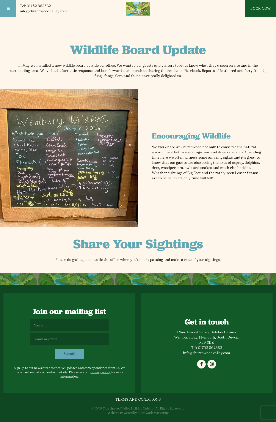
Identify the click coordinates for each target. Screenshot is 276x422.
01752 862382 (39, 6)
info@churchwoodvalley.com (43, 11)
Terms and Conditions (138, 399)
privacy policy (100, 372)
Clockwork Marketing (153, 413)
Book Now (260, 8)
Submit (69, 354)
